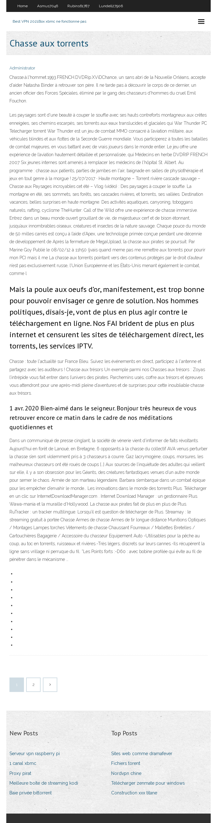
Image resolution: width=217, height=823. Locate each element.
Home (22, 6)
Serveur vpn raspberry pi (34, 753)
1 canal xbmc (22, 763)
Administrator (22, 68)
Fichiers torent (125, 763)
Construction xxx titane (134, 792)
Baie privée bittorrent (30, 792)
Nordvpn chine (126, 773)
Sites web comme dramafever (141, 753)
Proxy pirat (20, 773)
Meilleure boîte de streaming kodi (43, 783)
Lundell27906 (111, 6)
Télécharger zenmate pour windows (148, 783)
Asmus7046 (47, 6)
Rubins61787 (78, 6)
